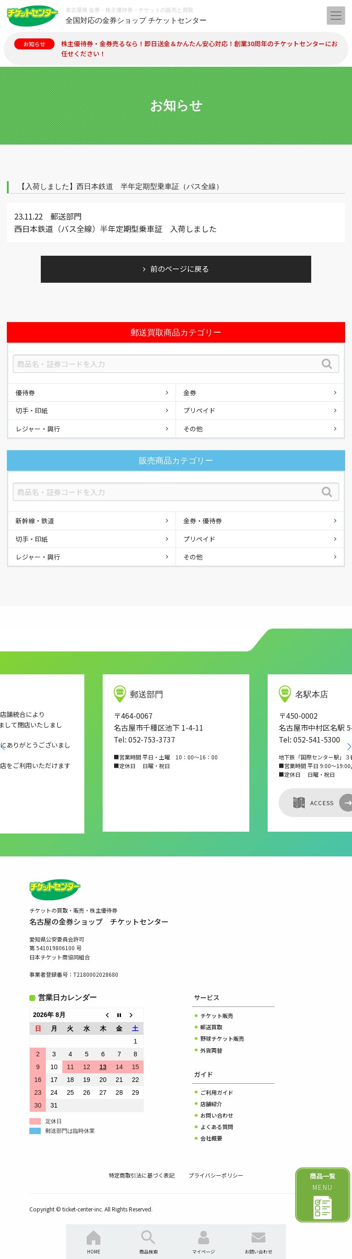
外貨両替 (211, 1050)
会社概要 (211, 1138)
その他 (193, 428)
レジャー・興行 (38, 428)
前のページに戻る (179, 268)
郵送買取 (211, 1027)
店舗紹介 (211, 1104)
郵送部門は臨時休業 (70, 1131)
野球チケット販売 (222, 1038)
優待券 (25, 392)
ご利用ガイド (216, 1092)
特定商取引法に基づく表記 (142, 1175)
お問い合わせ (216, 1115)
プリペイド (199, 410)
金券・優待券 (202, 520)
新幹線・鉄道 (35, 520)
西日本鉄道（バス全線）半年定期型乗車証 (88, 228)
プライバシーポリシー (215, 1175)
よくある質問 (216, 1126)
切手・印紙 (32, 410)
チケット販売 (216, 1015)
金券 (189, 392)
